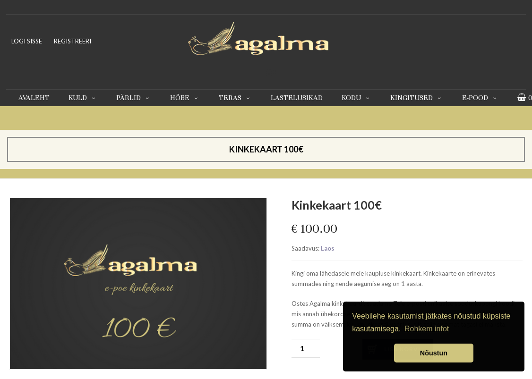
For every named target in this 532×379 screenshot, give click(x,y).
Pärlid (133, 97)
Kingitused (416, 97)
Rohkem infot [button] (426, 329)
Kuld (83, 97)
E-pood (480, 97)
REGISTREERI (72, 41)
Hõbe (185, 97)
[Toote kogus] (306, 348)
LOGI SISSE (26, 41)
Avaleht (34, 97)
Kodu (356, 97)
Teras (235, 97)
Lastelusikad (297, 97)
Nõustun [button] (433, 353)
